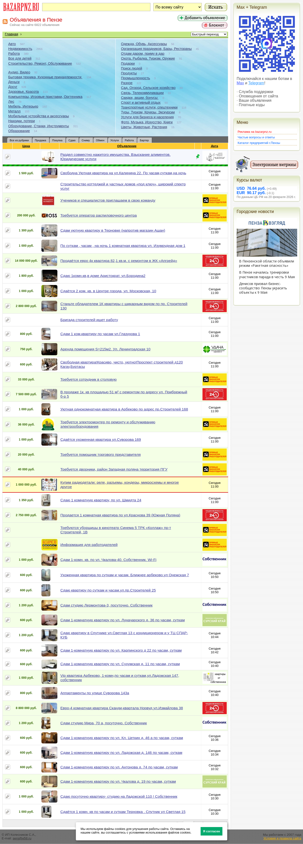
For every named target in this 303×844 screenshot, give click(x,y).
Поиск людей (131, 68)
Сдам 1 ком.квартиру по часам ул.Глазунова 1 (100, 334)
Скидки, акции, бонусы (140, 98)
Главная (11, 34)
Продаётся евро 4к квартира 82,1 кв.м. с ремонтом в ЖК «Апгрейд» (118, 261)
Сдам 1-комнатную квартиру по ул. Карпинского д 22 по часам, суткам (121, 650)
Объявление (127, 146)
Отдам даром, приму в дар (142, 53)
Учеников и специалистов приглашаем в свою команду (107, 200)
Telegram (256, 83)
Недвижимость (20, 49)
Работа (14, 53)
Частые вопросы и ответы (256, 137)
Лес (11, 101)
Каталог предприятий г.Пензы (259, 143)
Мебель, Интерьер (23, 106)
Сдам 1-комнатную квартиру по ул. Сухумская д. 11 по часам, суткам (120, 664)
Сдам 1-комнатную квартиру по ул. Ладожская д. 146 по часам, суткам (121, 752)
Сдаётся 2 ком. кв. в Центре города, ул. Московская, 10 (108, 291)
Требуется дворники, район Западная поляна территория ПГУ (113, 469)
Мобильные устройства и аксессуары (38, 116)
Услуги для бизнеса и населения (147, 117)
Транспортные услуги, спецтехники (149, 107)
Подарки (128, 63)
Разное (127, 83)
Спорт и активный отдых (141, 102)
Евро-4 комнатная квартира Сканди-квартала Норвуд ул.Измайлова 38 (121, 708)
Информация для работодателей (88, 545)
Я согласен (211, 831)
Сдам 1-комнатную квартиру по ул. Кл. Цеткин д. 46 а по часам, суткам (121, 738)
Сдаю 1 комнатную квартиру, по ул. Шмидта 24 (100, 500)
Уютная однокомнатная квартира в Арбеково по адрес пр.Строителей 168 (124, 409)
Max (240, 83)
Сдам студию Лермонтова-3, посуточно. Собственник (106, 605)
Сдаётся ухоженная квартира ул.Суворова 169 (100, 439)
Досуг (12, 87)
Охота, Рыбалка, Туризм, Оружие (148, 58)
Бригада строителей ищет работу (89, 320)
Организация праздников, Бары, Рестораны (156, 49)
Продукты (129, 73)
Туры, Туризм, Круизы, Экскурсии (148, 112)
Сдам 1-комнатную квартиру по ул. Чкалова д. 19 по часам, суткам (118, 781)
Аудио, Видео (19, 72)
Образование (19, 131)
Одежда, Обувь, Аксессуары (144, 44)
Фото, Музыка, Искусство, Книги (147, 122)
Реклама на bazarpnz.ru (255, 132)
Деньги (13, 82)
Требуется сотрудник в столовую (88, 379)
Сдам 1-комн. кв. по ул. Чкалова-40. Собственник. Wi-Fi (108, 560)
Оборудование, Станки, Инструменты (38, 126)
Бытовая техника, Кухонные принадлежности (45, 77)
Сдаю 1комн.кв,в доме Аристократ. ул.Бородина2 (102, 276)
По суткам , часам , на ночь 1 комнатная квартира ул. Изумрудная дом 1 (122, 246)
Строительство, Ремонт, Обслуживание (40, 63)
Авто (12, 44)
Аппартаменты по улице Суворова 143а (94, 693)
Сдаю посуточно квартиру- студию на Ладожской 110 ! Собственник (118, 796)
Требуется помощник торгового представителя (100, 454)
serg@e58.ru (22, 838)
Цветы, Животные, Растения (144, 127)
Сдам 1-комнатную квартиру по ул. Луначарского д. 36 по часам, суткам (122, 620)
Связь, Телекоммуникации (142, 93)
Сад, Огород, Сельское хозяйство (148, 88)
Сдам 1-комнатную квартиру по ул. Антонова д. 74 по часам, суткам (119, 767)
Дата (214, 146)
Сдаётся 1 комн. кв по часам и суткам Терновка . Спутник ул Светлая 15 (123, 812)
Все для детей (19, 58)
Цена (26, 146)
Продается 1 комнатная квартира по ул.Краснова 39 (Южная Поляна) (120, 515)
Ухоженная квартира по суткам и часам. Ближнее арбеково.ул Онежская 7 (124, 575)
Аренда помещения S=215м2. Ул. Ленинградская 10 (105, 349)
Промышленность (135, 78)
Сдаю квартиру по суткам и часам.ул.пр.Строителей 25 (108, 590)
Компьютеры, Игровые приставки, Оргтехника (45, 97)
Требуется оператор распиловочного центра (98, 215)
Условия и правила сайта (282, 838)
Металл (14, 111)
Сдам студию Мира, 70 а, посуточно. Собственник (103, 723)
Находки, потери (21, 121)
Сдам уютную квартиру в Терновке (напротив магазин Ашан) (112, 230)
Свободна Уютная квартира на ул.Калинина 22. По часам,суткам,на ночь (123, 173)
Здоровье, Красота (23, 92)
